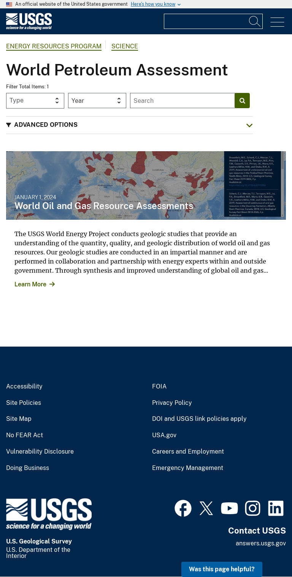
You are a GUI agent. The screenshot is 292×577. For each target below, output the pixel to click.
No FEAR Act (24, 435)
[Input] (213, 21)
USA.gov (164, 435)
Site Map (19, 419)
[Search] (255, 21)
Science (124, 46)
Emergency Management (187, 468)
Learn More (30, 284)
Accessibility (24, 386)
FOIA (159, 386)
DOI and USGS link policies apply (199, 419)
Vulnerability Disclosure (40, 451)
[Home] (29, 28)
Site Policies (23, 403)
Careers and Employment (188, 451)
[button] (129, 125)
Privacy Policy (172, 403)
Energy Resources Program (54, 46)
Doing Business (27, 468)
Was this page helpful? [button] (222, 569)
